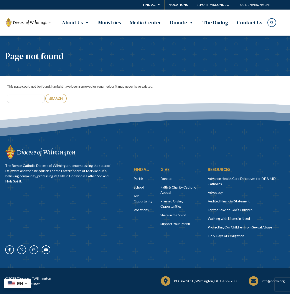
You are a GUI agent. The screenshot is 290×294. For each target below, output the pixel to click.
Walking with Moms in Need (229, 218)
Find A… (149, 5)
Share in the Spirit (173, 215)
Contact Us (249, 22)
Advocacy (215, 192)
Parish (138, 178)
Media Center (145, 22)
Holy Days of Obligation (226, 236)
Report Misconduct (213, 5)
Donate (182, 22)
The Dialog (215, 22)
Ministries (109, 22)
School (139, 187)
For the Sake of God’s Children (230, 210)
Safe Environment (255, 5)
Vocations (178, 5)
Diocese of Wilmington (34, 278)
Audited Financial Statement (229, 201)
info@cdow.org (273, 281)
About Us (75, 22)
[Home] (40, 152)
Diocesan (34, 283)
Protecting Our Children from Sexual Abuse (240, 227)
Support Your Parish (175, 224)
